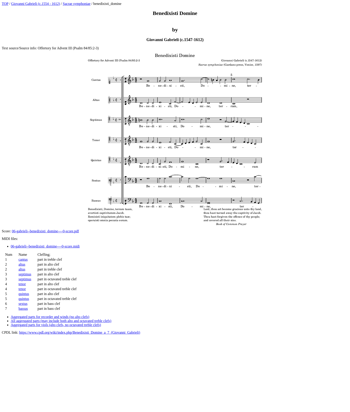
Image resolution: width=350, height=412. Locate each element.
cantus (23, 259)
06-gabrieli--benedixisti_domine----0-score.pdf (45, 231)
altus (22, 264)
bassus (23, 308)
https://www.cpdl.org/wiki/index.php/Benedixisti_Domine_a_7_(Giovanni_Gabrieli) (79, 332)
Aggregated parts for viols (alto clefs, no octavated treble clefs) (56, 325)
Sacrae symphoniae (76, 4)
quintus (24, 294)
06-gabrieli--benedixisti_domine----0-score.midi (45, 246)
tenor (22, 284)
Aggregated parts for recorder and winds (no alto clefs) (50, 317)
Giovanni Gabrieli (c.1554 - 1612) (35, 4)
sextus (23, 304)
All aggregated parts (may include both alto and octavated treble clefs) (61, 321)
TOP (5, 4)
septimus (25, 274)
